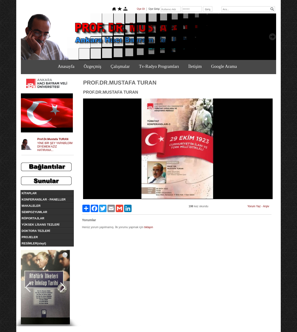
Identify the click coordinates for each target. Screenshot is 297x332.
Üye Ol (141, 8)
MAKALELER (31, 205)
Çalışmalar (120, 66)
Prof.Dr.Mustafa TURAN (52, 139)
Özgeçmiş (92, 66)
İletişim (195, 66)
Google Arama (224, 66)
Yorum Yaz (254, 206)
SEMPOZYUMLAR (34, 212)
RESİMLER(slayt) (34, 243)
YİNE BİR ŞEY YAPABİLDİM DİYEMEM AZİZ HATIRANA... (55, 146)
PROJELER (30, 237)
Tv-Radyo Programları (159, 66)
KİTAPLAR (29, 193)
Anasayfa (66, 66)
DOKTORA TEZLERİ (36, 231)
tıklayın (148, 227)
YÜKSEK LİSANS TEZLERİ (40, 224)
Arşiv (266, 206)
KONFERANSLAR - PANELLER (44, 199)
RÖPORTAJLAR (33, 218)
